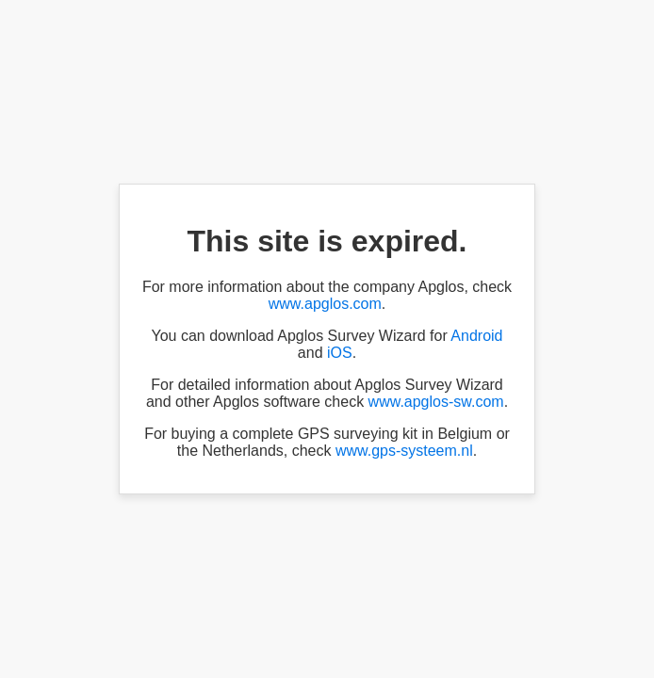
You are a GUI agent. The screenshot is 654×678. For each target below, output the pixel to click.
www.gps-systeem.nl (404, 451)
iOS (339, 353)
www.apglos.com (325, 304)
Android (476, 336)
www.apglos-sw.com (436, 402)
